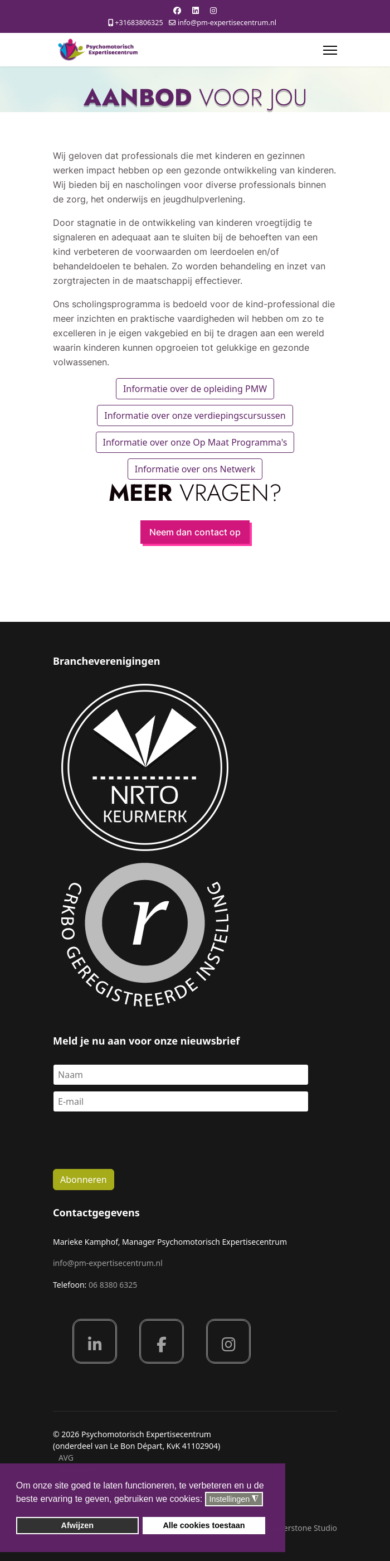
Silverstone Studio (304, 1528)
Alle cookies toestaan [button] (204, 1525)
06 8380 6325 (113, 1284)
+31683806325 (139, 22)
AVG (66, 1457)
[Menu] (330, 50)
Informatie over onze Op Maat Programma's (195, 442)
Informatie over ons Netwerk (195, 469)
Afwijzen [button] (77, 1525)
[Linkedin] (195, 10)
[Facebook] (177, 10)
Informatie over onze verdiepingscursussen (194, 415)
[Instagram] (213, 10)
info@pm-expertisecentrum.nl (227, 22)
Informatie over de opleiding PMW (195, 389)
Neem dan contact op (195, 532)
